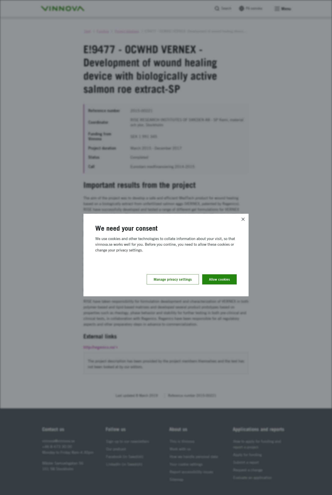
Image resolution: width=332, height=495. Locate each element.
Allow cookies (219, 279)
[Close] (243, 219)
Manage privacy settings (173, 279)
